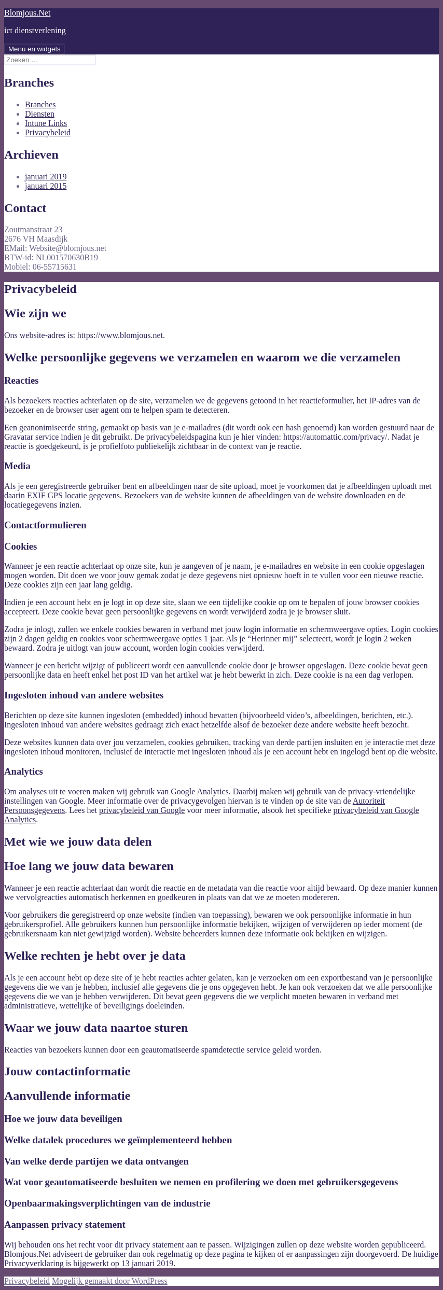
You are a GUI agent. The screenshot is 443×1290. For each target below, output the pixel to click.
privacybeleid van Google (142, 810)
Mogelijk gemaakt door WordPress (110, 1281)
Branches (40, 104)
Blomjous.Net (27, 12)
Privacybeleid (48, 132)
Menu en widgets (34, 49)
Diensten (39, 113)
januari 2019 (45, 176)
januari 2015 (45, 185)
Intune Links (46, 123)
